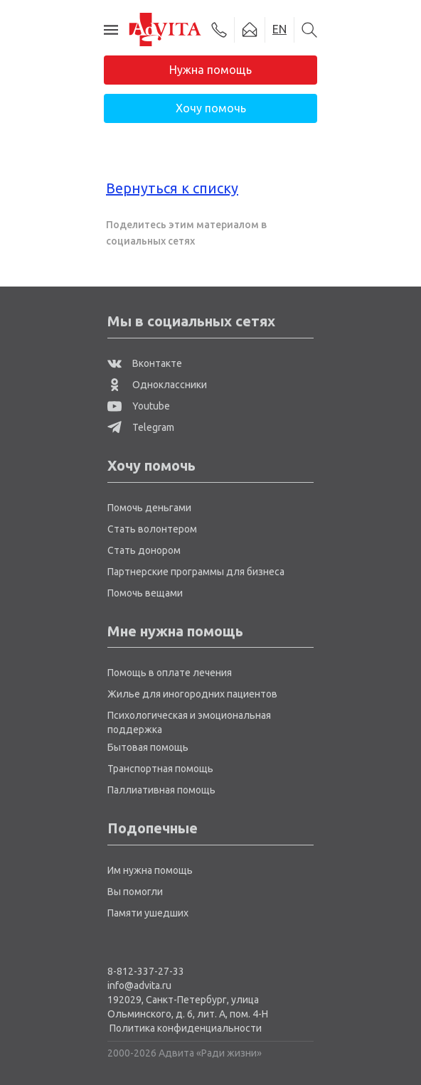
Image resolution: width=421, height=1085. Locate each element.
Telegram (140, 427)
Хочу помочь (211, 108)
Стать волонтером (152, 529)
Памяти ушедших (147, 913)
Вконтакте (144, 363)
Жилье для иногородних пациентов (192, 694)
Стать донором (144, 550)
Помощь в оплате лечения (169, 672)
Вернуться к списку (172, 188)
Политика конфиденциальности (186, 1028)
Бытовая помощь (147, 747)
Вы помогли (135, 891)
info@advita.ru (139, 985)
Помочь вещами (145, 593)
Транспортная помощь (160, 768)
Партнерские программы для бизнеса (195, 571)
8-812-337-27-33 (145, 971)
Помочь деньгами (149, 507)
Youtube (138, 406)
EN (279, 29)
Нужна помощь (210, 69)
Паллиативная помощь (161, 790)
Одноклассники (157, 384)
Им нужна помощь (150, 870)
